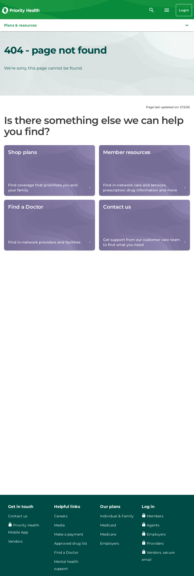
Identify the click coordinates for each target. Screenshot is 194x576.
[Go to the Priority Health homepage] (21, 10)
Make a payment (68, 534)
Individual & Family (117, 516)
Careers (60, 516)
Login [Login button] (184, 10)
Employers (109, 543)
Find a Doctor (66, 552)
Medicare (108, 534)
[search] (152, 10)
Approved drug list (70, 543)
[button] (97, 25)
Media (59, 525)
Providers (155, 543)
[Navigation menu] (167, 10)
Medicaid (108, 525)
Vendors (15, 541)
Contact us (17, 516)
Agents (153, 525)
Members (155, 516)
